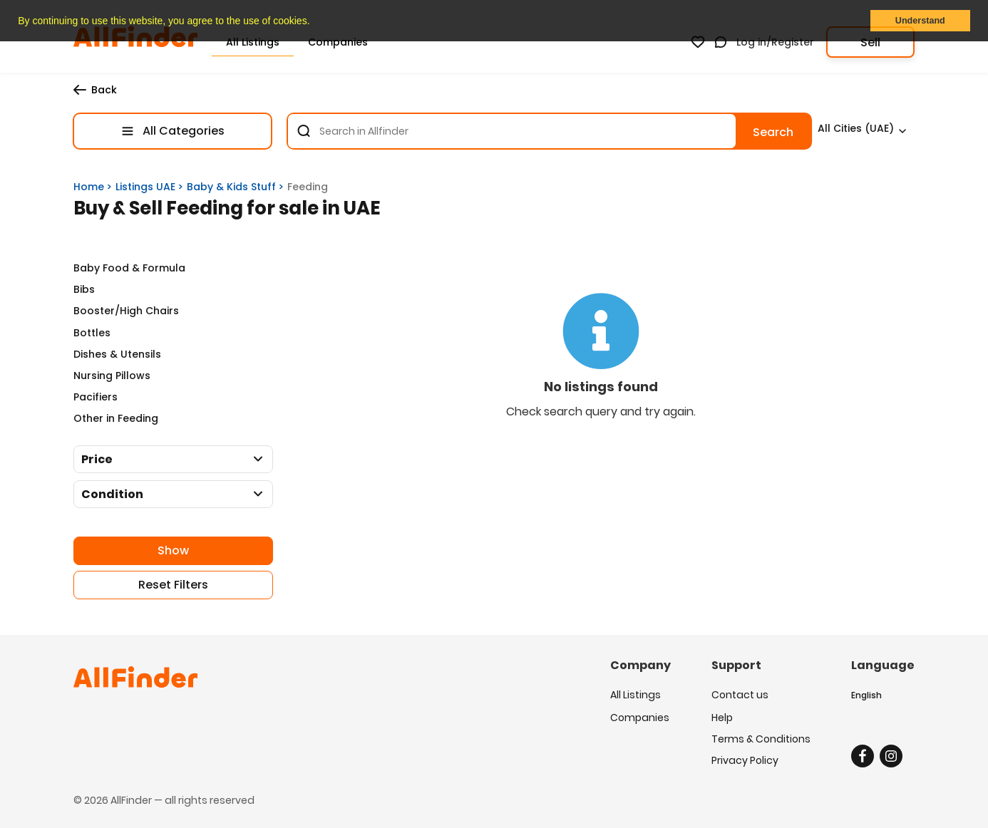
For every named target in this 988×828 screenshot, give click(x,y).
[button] (314, 22)
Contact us (739, 694)
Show (173, 550)
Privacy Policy (744, 758)
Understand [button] (920, 21)
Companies (639, 716)
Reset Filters (173, 584)
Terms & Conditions (761, 737)
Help (722, 716)
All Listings (635, 694)
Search (773, 132)
